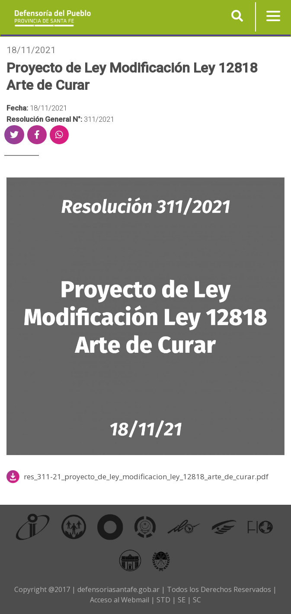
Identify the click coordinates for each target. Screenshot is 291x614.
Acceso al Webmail (119, 600)
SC (197, 600)
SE (181, 600)
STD (163, 600)
